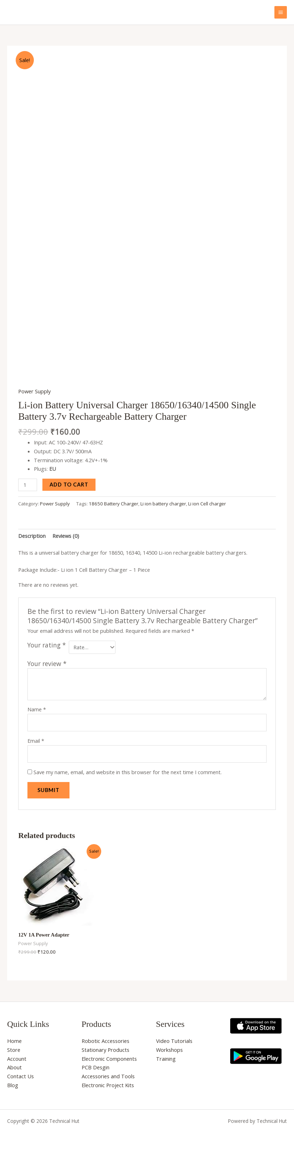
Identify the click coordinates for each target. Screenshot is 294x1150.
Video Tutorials (174, 1038)
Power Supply (34, 389)
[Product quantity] (27, 482)
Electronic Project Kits (108, 1082)
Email (35, 738)
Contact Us (20, 1073)
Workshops (169, 1047)
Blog (12, 1082)
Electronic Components (109, 1056)
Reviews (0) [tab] (65, 533)
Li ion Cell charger (207, 501)
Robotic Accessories (105, 1038)
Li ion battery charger (163, 501)
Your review (47, 661)
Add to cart (69, 482)
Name (36, 706)
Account (16, 1056)
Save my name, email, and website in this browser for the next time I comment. (127, 769)
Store (13, 1047)
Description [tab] (32, 533)
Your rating (46, 642)
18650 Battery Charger (113, 501)
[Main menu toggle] (280, 12)
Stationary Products (105, 1047)
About (14, 1065)
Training (166, 1056)
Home (14, 1038)
